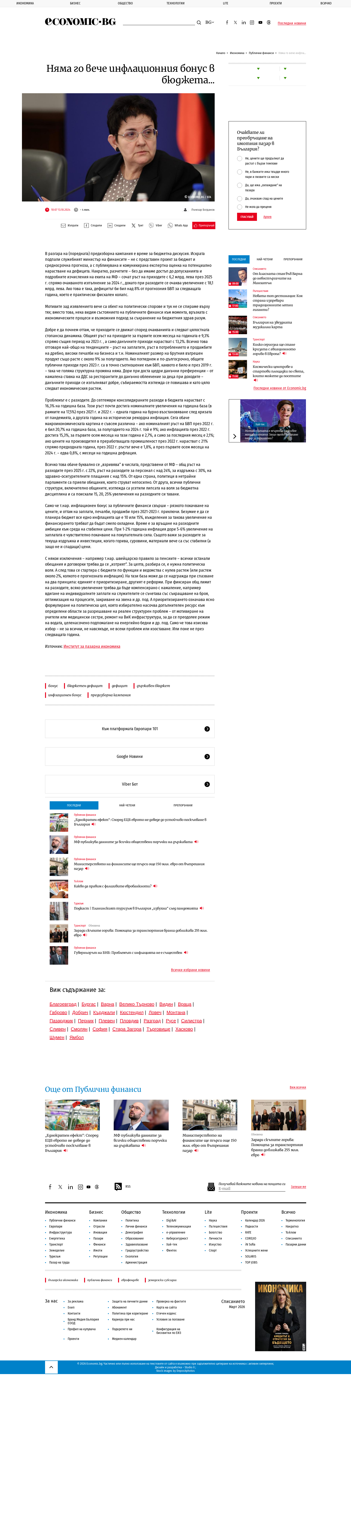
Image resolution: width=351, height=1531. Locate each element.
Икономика (25, 3)
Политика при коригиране (130, 1313)
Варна (107, 1004)
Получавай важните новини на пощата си (252, 1184)
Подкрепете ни (122, 1329)
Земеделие (56, 1250)
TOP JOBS (251, 1262)
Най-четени (127, 805)
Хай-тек (260, 424)
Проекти (276, 3)
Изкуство (215, 1244)
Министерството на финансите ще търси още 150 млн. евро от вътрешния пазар (139, 866)
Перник (86, 1020)
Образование (134, 1238)
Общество (125, 3)
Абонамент (119, 1307)
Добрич (80, 1012)
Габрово (58, 1012)
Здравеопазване (136, 1244)
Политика (132, 1220)
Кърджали (104, 1012)
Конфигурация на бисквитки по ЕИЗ (168, 1331)
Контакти (74, 1313)
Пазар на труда (59, 1262)
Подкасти (251, 1226)
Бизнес (75, 3)
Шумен (57, 1037)
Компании (100, 1220)
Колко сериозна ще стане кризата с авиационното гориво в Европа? (274, 349)
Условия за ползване (170, 1319)
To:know (78, 881)
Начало (220, 53)
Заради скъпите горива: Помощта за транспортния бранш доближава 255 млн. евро (141, 932)
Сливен (58, 1029)
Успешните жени (256, 1250)
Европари (55, 1226)
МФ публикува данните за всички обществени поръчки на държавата (136, 842)
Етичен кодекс (166, 1313)
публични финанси (99, 1280)
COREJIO (250, 1238)
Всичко (326, 3)
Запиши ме (298, 1187)
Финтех (171, 1250)
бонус (53, 686)
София (100, 1029)
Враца (184, 1004)
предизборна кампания (111, 695)
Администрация (136, 1262)
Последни (74, 805)
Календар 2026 (255, 1220)
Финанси (99, 1244)
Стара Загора (126, 1029)
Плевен (107, 1020)
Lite (225, 3)
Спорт (213, 1250)
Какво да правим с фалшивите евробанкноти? (115, 886)
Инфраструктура (60, 1232)
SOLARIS (250, 1256)
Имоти (97, 1250)
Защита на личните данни (130, 1301)
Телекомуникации (178, 1226)
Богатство (215, 1232)
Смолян (79, 1029)
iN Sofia (250, 1244)
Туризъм (78, 903)
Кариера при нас (123, 1319)
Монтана (176, 1012)
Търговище (158, 1029)
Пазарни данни (296, 1244)
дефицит (120, 686)
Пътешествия (260, 291)
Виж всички (298, 1087)
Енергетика (57, 1238)
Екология (131, 1256)
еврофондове (130, 1280)
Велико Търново (136, 1004)
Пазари (98, 1238)
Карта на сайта (166, 1307)
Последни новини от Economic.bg (279, 388)
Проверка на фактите (171, 1301)
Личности (215, 1238)
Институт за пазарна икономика (92, 646)
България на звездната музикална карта (272, 324)
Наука (256, 361)
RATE (248, 1232)
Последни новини (292, 23)
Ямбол (76, 1037)
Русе (171, 1020)
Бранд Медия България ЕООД (83, 1321)
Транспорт (80, 925)
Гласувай (247, 217)
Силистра (191, 1020)
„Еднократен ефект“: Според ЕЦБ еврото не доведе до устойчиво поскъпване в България (140, 822)
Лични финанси (136, 1226)
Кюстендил (131, 1012)
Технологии (176, 3)
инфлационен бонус (65, 695)
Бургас (89, 1004)
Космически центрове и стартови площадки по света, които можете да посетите (278, 374)
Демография (134, 1232)
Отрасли (99, 1226)
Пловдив (129, 1020)
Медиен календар (124, 1339)
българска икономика (63, 1280)
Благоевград (63, 1004)
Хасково (184, 1029)
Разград (152, 1020)
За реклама (75, 1301)
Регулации (100, 1256)
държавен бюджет (153, 686)
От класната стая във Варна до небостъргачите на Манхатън (277, 278)
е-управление (175, 1232)
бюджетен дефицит (85, 686)
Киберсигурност (177, 1238)
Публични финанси (261, 53)
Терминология (295, 1220)
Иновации (100, 1232)
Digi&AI (171, 1220)
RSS (122, 1187)
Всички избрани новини (190, 970)
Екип (71, 1307)
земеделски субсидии (162, 1280)
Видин (166, 1004)
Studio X (190, 1367)
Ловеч (155, 1012)
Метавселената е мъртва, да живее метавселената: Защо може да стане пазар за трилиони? (271, 434)
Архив (267, 217)
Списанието (259, 268)
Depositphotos (186, 1370)
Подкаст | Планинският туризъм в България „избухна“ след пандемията (139, 908)
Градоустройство (137, 1250)
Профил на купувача (82, 1329)
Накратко (292, 1226)
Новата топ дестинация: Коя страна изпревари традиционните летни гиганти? (277, 303)
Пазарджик (61, 1020)
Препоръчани (183, 805)
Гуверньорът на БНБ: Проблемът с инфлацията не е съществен (131, 952)
